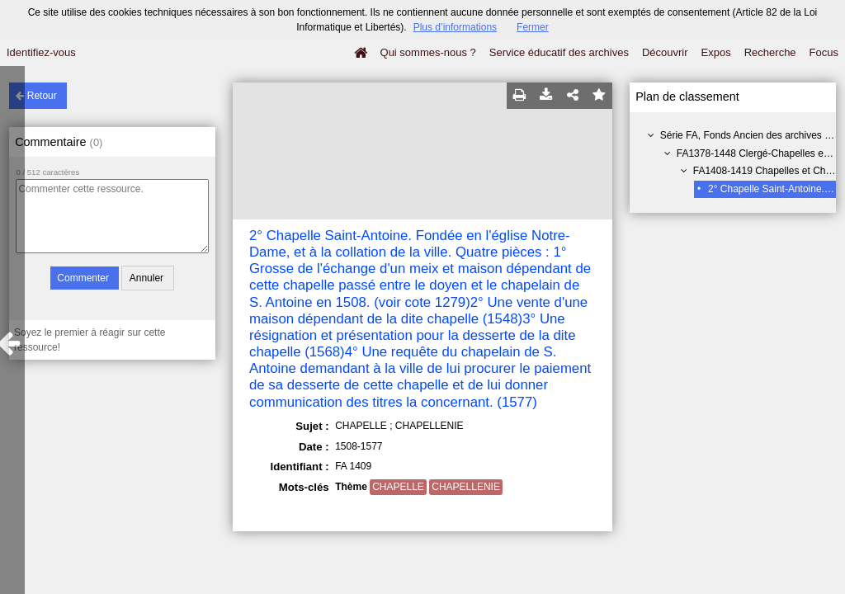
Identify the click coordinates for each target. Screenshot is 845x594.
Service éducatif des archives (559, 52)
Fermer (533, 27)
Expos (716, 52)
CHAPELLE (398, 487)
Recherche (770, 52)
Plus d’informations (455, 27)
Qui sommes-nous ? (428, 52)
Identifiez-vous (41, 52)
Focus (824, 52)
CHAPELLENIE (466, 487)
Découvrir (665, 52)
